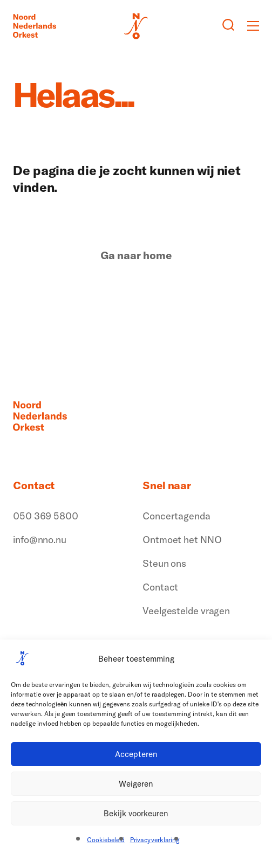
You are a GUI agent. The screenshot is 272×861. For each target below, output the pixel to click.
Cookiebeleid (106, 840)
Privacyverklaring (155, 840)
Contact (160, 587)
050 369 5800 (45, 516)
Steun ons (164, 563)
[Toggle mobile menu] (253, 26)
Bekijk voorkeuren (136, 813)
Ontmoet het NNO (182, 539)
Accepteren (136, 754)
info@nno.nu (39, 539)
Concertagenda (176, 516)
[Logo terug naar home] (34, 26)
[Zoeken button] (228, 26)
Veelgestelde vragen (186, 611)
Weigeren (136, 784)
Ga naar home (136, 255)
